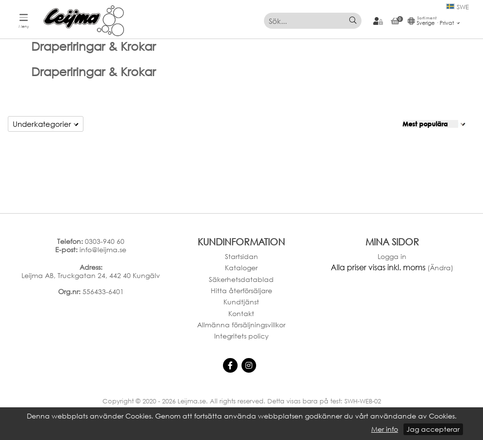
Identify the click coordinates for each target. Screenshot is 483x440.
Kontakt (241, 313)
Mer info (384, 429)
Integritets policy (241, 336)
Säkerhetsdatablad (241, 279)
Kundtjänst (241, 302)
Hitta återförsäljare (241, 290)
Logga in (392, 256)
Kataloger (241, 267)
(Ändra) (440, 267)
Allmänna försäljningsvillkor (241, 324)
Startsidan (241, 256)
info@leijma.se (103, 249)
